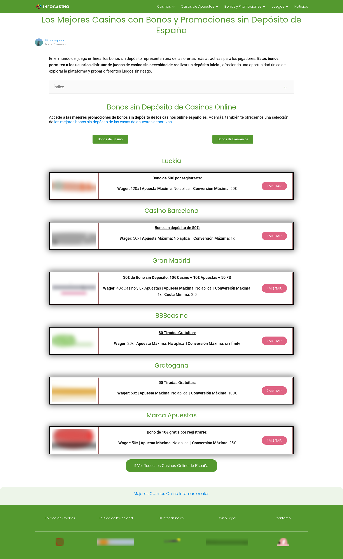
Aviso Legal (227, 518)
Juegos (277, 6)
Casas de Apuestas (197, 6)
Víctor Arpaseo (55, 40)
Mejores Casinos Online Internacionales (171, 493)
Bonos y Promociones (242, 6)
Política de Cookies (60, 518)
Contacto (283, 518)
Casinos (164, 6)
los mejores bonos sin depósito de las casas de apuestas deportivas (113, 122)
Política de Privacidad (116, 518)
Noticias (301, 6)
